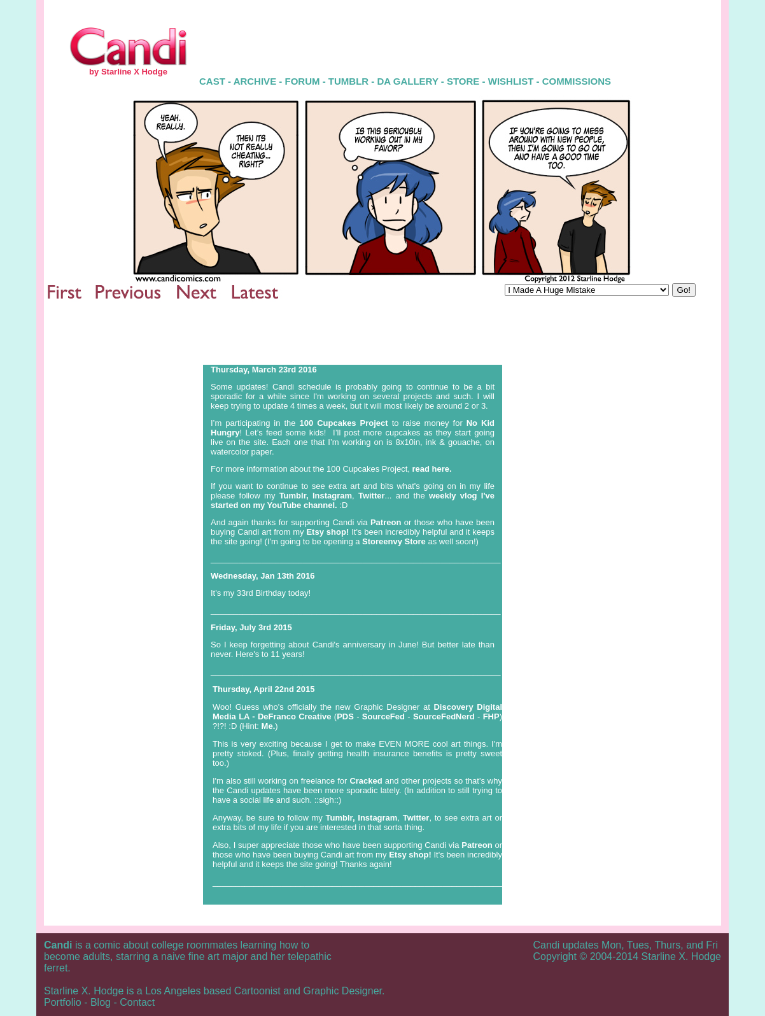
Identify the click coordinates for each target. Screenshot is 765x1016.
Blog (100, 1002)
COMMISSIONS (576, 81)
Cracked (365, 781)
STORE (463, 81)
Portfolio (62, 1002)
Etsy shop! (327, 532)
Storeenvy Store (395, 541)
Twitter (371, 495)
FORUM (301, 81)
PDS (345, 716)
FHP (491, 716)
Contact (137, 1002)
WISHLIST (511, 81)
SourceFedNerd (445, 716)
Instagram (332, 495)
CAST (212, 81)
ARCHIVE (256, 81)
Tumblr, (294, 495)
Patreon (385, 522)
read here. (432, 469)
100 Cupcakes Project (344, 423)
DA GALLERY (408, 81)
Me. (269, 726)
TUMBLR (348, 81)
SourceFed (384, 716)
